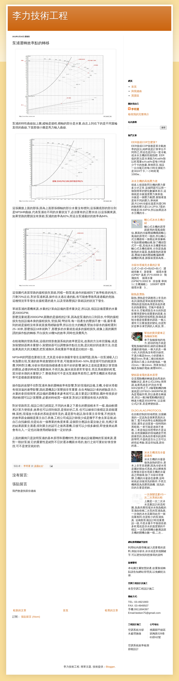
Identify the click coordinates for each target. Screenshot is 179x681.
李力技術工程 (40, 15)
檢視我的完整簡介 (138, 114)
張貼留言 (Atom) (30, 616)
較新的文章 (19, 610)
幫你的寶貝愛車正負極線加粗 (154, 335)
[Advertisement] (65, 584)
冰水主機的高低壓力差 (144, 181)
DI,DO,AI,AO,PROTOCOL (146, 410)
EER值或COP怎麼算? (144, 142)
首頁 (65, 610)
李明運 (135, 109)
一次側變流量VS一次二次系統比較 (155, 496)
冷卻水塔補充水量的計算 (145, 265)
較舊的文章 (111, 610)
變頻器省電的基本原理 (144, 375)
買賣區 (135, 95)
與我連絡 (136, 91)
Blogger (110, 666)
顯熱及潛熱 (137, 294)
